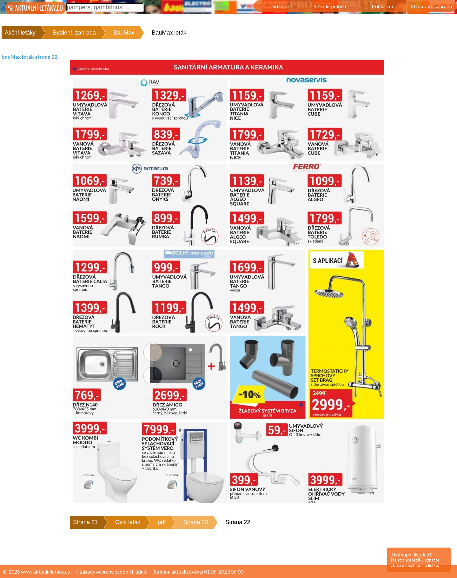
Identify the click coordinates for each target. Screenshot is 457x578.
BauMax (123, 32)
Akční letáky (20, 32)
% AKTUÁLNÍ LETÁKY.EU (35, 8)
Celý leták (127, 522)
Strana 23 (195, 522)
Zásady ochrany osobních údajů (111, 571)
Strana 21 (85, 522)
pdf (162, 522)
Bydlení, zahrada (74, 32)
